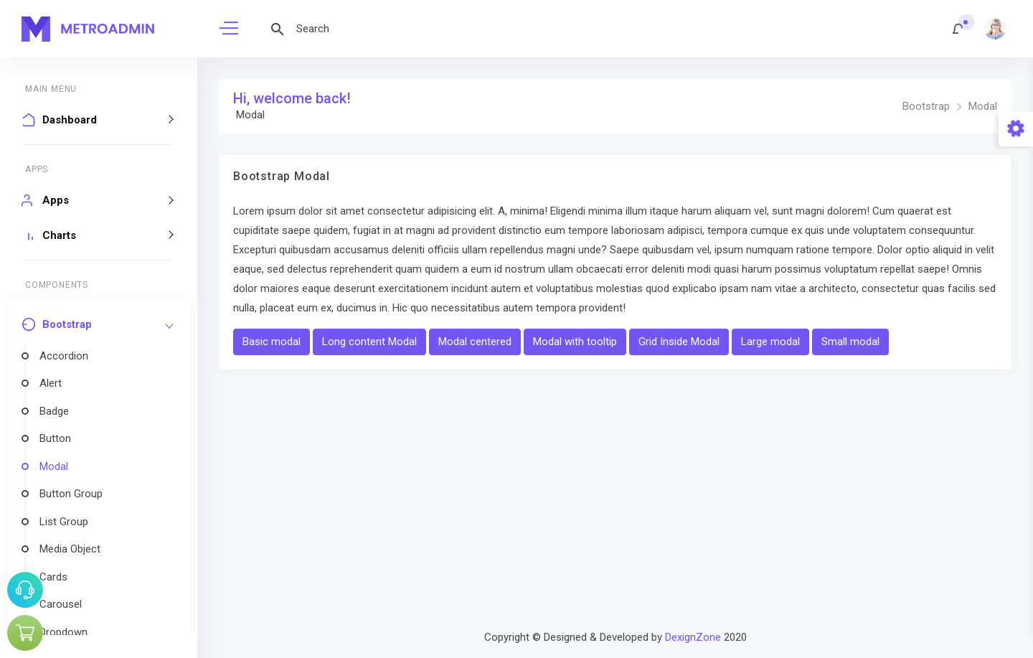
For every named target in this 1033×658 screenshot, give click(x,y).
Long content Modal (369, 341)
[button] (958, 29)
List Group (63, 521)
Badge (54, 411)
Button (55, 438)
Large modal (770, 341)
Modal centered (474, 341)
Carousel (60, 604)
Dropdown (63, 632)
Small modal (850, 341)
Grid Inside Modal (679, 341)
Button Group (71, 493)
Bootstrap (926, 106)
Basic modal (271, 341)
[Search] (394, 28)
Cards (53, 576)
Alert (50, 383)
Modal (53, 466)
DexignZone (693, 637)
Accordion (63, 355)
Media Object (69, 548)
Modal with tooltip (575, 341)
